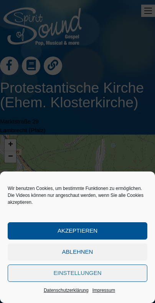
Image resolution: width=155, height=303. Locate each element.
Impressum (103, 290)
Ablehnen (77, 251)
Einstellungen (77, 273)
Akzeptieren (77, 230)
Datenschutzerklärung (66, 290)
